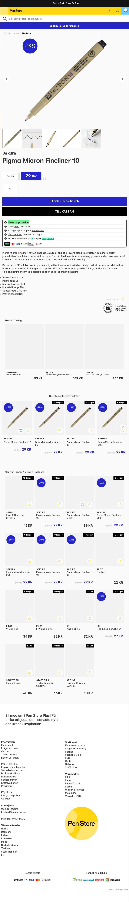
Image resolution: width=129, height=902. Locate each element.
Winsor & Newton (74, 789)
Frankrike (6, 838)
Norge (4, 828)
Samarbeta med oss (12, 770)
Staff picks (71, 767)
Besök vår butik (10, 757)
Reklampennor (9, 776)
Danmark (6, 831)
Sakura (9, 153)
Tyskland (6, 848)
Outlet (68, 761)
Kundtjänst (7, 745)
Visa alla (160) (73, 796)
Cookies (5, 798)
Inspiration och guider (13, 767)
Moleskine (70, 792)
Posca (68, 786)
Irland (4, 841)
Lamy (68, 780)
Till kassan (64, 211)
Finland (5, 835)
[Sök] (64, 18)
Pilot (67, 777)
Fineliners (26, 33)
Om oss (5, 751)
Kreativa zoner (9, 782)
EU (2, 854)
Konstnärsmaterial (75, 745)
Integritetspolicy (10, 795)
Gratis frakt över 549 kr (64, 3)
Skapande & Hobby (75, 748)
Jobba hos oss (9, 754)
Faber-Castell (72, 783)
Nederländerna (9, 845)
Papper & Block (73, 754)
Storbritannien (9, 851)
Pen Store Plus (9, 763)
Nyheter (69, 764)
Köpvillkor (6, 792)
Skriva (16, 33)
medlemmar (38, 230)
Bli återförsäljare (10, 773)
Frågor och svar (9, 748)
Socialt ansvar (9, 779)
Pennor (7, 33)
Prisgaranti (7, 785)
